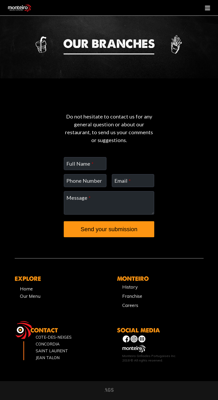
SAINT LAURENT (52, 350)
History (130, 287)
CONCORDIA (48, 344)
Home (26, 288)
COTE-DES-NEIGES (54, 337)
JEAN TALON (48, 357)
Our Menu (30, 296)
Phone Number (84, 180)
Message (78, 197)
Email (122, 180)
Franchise (132, 296)
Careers (130, 305)
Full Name (79, 163)
